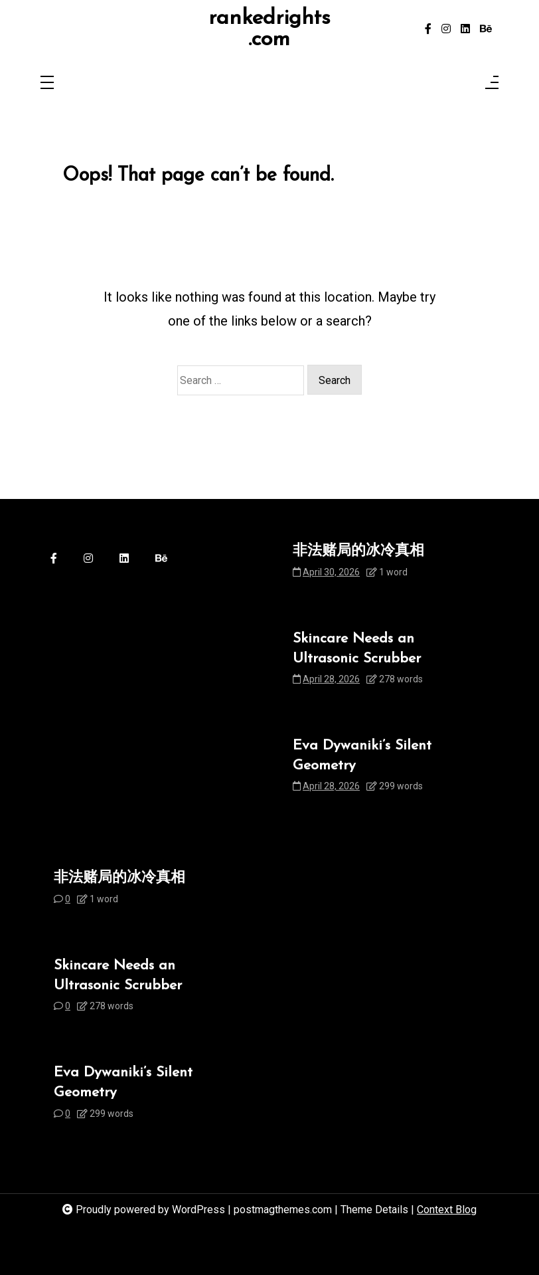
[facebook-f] (428, 29)
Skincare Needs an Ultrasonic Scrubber (357, 649)
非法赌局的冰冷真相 (358, 551)
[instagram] (446, 29)
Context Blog (447, 1209)
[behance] (486, 29)
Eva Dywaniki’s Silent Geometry (362, 756)
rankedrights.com (269, 29)
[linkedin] (465, 29)
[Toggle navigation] (47, 83)
